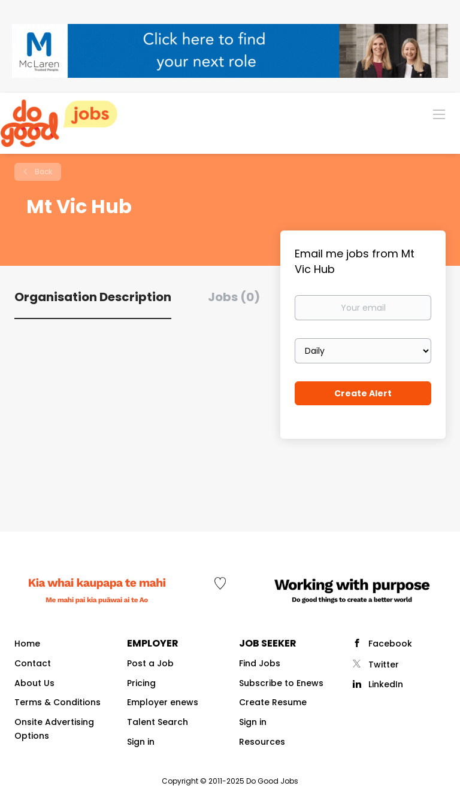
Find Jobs (259, 663)
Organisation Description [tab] (92, 297)
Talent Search (157, 722)
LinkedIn (385, 684)
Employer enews (162, 702)
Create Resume (273, 702)
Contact (32, 663)
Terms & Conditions (57, 702)
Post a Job (150, 663)
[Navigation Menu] (439, 114)
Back (42, 171)
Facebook (390, 644)
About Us (34, 683)
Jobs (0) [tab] (234, 297)
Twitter (383, 664)
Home (27, 644)
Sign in (141, 742)
